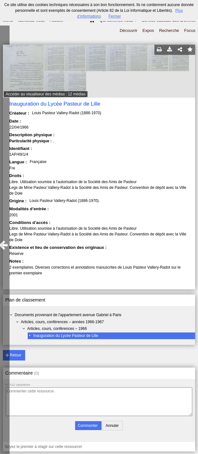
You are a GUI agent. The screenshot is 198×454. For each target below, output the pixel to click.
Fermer (115, 16)
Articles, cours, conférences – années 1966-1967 (62, 322)
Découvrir (129, 30)
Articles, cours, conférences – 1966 (57, 328)
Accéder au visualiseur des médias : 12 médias (46, 94)
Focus (189, 30)
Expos (148, 30)
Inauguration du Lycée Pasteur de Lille (65, 335)
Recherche (169, 30)
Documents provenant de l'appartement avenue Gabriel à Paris (68, 315)
